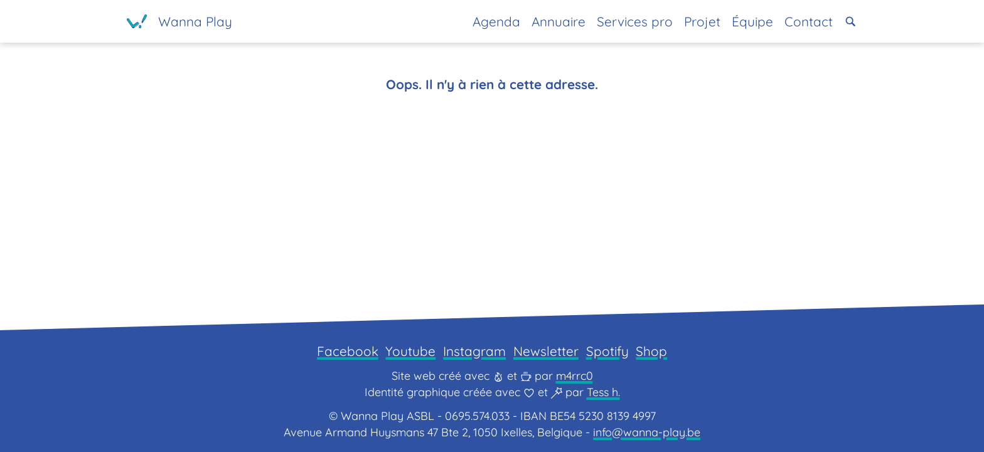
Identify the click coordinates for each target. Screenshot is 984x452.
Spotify (607, 351)
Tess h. (603, 392)
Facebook (347, 351)
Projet (702, 21)
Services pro (635, 21)
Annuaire (559, 21)
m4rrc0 (574, 376)
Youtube (410, 351)
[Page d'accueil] (179, 21)
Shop (651, 351)
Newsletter (546, 351)
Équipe (752, 21)
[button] (850, 21)
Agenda (496, 21)
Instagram (474, 351)
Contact (808, 21)
